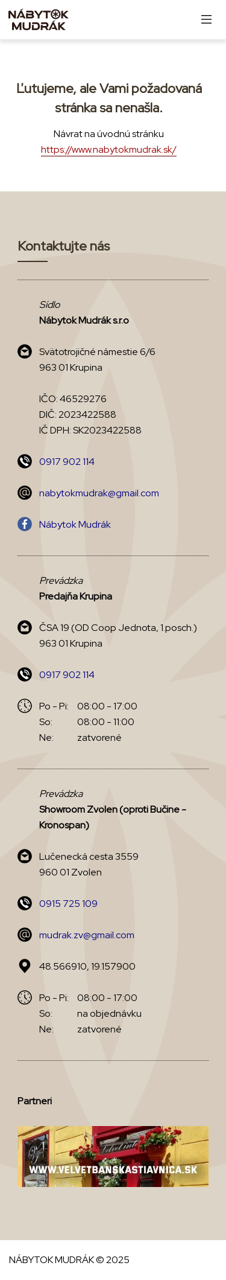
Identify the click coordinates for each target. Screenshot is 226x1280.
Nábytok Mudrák (75, 524)
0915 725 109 (68, 903)
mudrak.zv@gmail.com (86, 935)
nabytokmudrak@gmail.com (99, 493)
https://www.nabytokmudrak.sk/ (109, 149)
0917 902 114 (67, 461)
